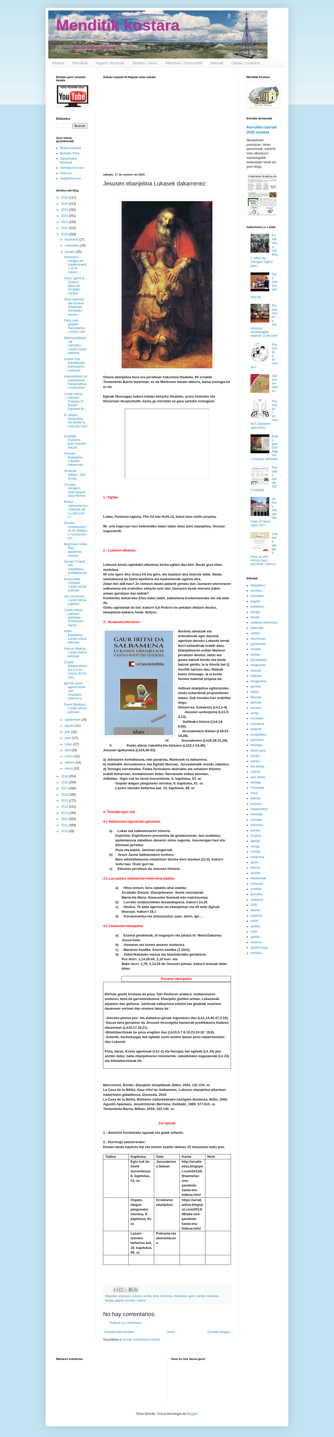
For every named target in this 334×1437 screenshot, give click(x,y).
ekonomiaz (258, 639)
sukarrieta (257, 857)
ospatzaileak (259, 809)
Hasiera (58, 63)
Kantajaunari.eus (72, 168)
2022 (65, 222)
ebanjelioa (180, 1296)
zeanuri (141, 1300)
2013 (65, 813)
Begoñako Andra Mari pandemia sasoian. (75, 549)
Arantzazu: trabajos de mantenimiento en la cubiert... (75, 264)
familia (255, 617)
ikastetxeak (258, 878)
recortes (130, 1300)
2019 (65, 776)
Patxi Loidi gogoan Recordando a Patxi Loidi (74, 326)
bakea (254, 692)
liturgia (109, 1300)
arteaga (255, 782)
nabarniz (256, 915)
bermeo (255, 708)
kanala (255, 830)
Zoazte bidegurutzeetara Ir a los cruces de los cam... (75, 669)
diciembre (72, 239)
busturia (256, 804)
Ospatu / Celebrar (245, 63)
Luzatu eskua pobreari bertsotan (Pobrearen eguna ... (74, 617)
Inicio (171, 1332)
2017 (65, 788)
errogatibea (258, 734)
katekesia (213, 1296)
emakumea (258, 665)
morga (254, 846)
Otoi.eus (66, 173)
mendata (256, 814)
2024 (65, 210)
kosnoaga (257, 787)
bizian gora (258, 750)
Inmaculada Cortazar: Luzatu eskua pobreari (75, 584)
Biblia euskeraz (70, 148)
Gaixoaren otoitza (275, 383)
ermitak (255, 649)
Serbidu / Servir (144, 63)
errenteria (257, 724)
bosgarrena (258, 681)
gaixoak (255, 702)
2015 (65, 800)
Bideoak (217, 63)
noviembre (72, 245)
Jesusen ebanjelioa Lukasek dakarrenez (74, 459)
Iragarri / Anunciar (110, 63)
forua (254, 793)
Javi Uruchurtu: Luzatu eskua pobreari (75, 600)
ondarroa (256, 899)
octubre (70, 252)
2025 (65, 204)
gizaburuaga (259, 947)
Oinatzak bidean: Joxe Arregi (75, 474)
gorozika (256, 894)
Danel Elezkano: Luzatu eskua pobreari (75, 708)
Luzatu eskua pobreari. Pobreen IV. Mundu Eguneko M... (75, 401)
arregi (254, 713)
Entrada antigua (218, 1332)
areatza (137, 1296)
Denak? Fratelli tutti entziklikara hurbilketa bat (75, 567)
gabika (255, 937)
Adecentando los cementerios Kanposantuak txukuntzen (75, 382)
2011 (65, 825)
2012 (65, 819)
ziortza (255, 761)
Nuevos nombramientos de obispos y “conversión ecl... (75, 530)
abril (68, 750)
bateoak (256, 729)
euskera (256, 942)
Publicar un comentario (126, 1323)
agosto (70, 726)
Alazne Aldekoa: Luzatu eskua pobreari (75, 652)
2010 (65, 831)
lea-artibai (257, 766)
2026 (65, 197)
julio (68, 732)
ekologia (256, 745)
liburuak (255, 697)
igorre (191, 1296)
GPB (253, 905)
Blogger (192, 1414)
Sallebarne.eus (70, 178)
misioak (255, 670)
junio (68, 738)
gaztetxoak (258, 644)
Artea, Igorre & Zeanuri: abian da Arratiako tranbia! (74, 285)
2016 (65, 794)
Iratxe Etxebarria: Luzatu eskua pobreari (75, 636)
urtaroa (255, 771)
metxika (255, 953)
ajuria (254, 862)
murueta (256, 820)
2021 (65, 228)
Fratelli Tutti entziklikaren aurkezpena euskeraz (74, 364)
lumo (253, 931)
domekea (166, 1296)
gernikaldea (258, 660)
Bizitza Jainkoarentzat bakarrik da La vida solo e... (75, 509)
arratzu (255, 926)
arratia (147, 1296)
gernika (255, 686)
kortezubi (256, 884)
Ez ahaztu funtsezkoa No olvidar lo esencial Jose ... (75, 422)
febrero (70, 762)
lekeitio (255, 910)
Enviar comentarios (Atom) (141, 1339)
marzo (69, 756)
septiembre (73, 720)
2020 (65, 234)
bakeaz (255, 798)
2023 (65, 216)
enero (69, 768)
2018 (65, 782)
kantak (201, 1296)
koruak (255, 756)
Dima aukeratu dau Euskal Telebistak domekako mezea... (74, 307)
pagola (119, 1300)
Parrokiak (80, 63)
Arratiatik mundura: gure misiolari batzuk (75, 441)
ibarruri (255, 867)
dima (156, 1296)
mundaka (256, 718)
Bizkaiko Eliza (69, 153)
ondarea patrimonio (263, 622)
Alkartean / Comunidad (183, 63)
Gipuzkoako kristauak (68, 160)
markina (256, 889)
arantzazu (124, 1296)
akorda (255, 873)
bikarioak (256, 628)
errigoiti (255, 835)
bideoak (255, 676)
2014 (65, 806)
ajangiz (255, 841)
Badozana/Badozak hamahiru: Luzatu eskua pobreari (75, 345)
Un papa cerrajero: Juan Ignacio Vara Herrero (75, 490)
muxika (255, 851)
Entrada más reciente (119, 1332)
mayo (69, 744)
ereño (254, 921)
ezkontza (256, 825)
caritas (255, 633)
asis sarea (257, 777)
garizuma (256, 740)
